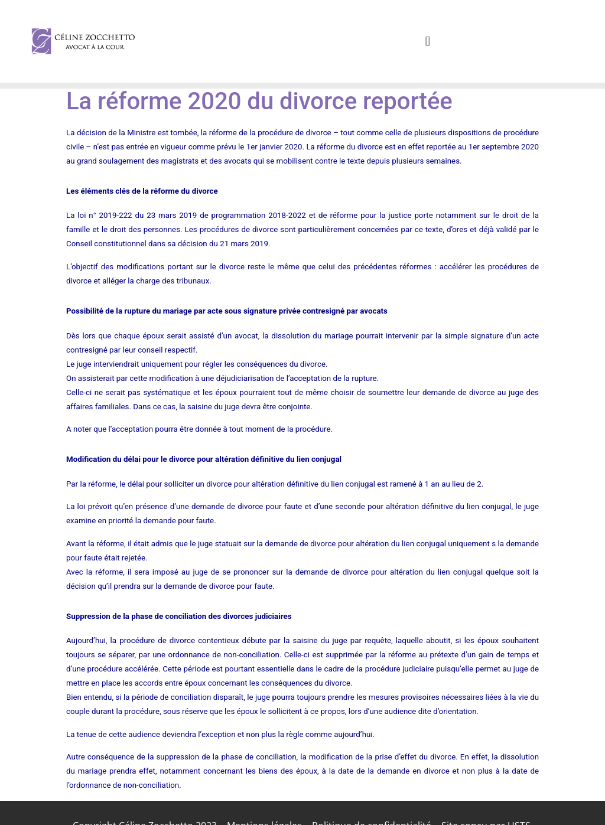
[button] (427, 41)
